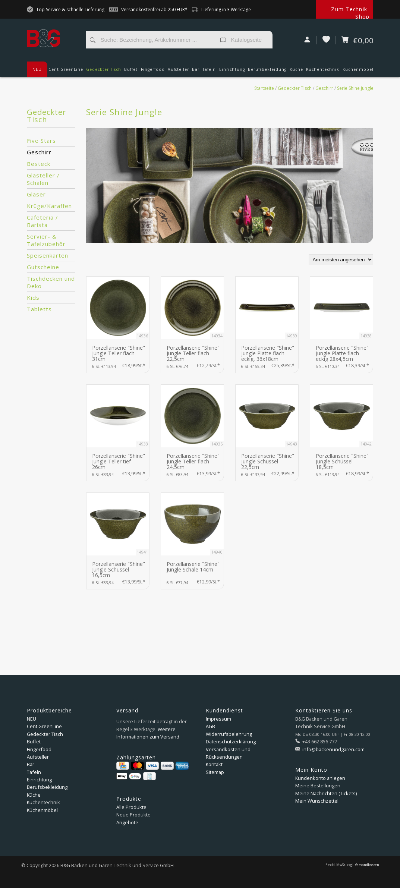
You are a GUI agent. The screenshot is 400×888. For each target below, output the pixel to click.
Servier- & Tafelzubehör (46, 240)
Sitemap (215, 772)
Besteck (38, 163)
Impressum (218, 718)
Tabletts (39, 309)
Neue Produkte (133, 814)
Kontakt (214, 764)
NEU (37, 69)
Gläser (36, 194)
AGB (210, 726)
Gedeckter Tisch (103, 72)
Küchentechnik (322, 72)
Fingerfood (153, 72)
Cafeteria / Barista (42, 221)
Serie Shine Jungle (355, 88)
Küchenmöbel (358, 72)
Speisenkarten (47, 255)
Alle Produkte (131, 807)
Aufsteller (178, 72)
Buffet (131, 72)
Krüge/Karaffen (49, 206)
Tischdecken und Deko (51, 282)
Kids (33, 297)
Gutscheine (43, 267)
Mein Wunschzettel (316, 800)
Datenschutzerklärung (231, 741)
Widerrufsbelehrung (229, 734)
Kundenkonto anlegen (320, 778)
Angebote (127, 822)
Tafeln (209, 72)
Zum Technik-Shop (350, 13)
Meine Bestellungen (317, 785)
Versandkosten (367, 865)
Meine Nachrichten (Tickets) (326, 793)
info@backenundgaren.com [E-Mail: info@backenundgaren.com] (333, 749)
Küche (296, 72)
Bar (195, 72)
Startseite (264, 88)
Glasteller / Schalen (43, 178)
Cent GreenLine (65, 69)
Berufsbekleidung (267, 72)
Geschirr (324, 88)
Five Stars (41, 140)
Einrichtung (232, 72)
